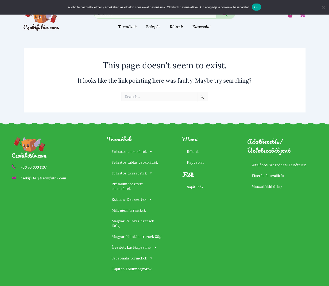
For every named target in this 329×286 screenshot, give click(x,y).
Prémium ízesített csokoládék (128, 181)
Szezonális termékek (133, 258)
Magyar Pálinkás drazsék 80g (134, 234)
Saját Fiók (196, 182)
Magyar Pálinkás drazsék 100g (134, 218)
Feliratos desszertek (133, 168)
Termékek (127, 26)
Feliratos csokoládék (133, 147)
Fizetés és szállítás (269, 171)
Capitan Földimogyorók (133, 269)
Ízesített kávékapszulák (136, 247)
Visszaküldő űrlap (267, 181)
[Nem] (323, 7)
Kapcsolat (201, 26)
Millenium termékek (129, 205)
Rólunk (176, 26)
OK (256, 7)
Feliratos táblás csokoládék (136, 157)
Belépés (153, 26)
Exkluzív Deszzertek (133, 194)
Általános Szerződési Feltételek (280, 160)
